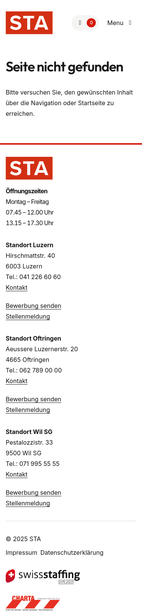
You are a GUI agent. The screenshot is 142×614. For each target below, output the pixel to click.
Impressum (21, 552)
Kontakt (16, 287)
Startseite (91, 103)
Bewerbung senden (33, 305)
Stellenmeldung (28, 316)
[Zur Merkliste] (85, 22)
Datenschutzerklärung (72, 552)
